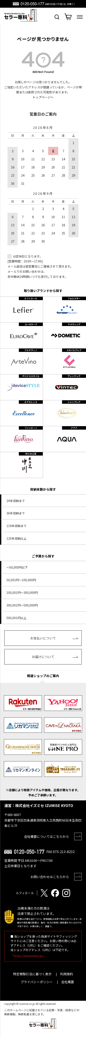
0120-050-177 (29, 852)
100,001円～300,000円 (22, 592)
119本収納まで (16, 526)
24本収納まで (15, 501)
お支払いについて (43, 638)
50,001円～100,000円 (21, 580)
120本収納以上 (16, 538)
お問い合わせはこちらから (49, 876)
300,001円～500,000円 (22, 605)
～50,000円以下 (17, 567)
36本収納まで (15, 513)
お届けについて (43, 656)
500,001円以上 (16, 618)
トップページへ (43, 97)
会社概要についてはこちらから (46, 836)
